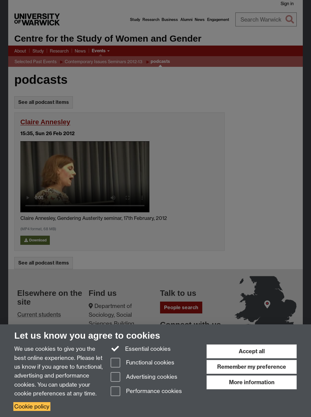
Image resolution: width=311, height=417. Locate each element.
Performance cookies (146, 391)
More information (252, 382)
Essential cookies (141, 348)
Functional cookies (142, 363)
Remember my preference (251, 366)
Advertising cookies (144, 377)
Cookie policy (32, 406)
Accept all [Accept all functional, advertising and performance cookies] (252, 351)
